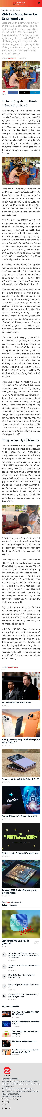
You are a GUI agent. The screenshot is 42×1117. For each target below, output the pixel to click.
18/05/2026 (5, 782)
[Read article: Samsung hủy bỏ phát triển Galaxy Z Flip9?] (21, 763)
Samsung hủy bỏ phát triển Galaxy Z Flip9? (20, 779)
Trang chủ (5, 10)
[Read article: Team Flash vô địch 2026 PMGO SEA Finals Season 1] (6, 1014)
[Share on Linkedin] (35, 92)
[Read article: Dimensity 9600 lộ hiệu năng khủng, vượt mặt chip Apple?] (21, 874)
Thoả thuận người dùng (10, 1099)
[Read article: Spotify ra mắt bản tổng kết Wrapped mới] (21, 837)
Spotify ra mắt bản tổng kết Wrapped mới (20, 853)
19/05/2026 (5, 745)
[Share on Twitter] (24, 92)
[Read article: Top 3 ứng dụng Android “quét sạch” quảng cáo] (6, 1033)
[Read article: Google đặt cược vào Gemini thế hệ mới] (21, 800)
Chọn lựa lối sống (15, 10)
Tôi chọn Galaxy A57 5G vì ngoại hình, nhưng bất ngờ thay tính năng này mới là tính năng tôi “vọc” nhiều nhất (23, 955)
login (8, 902)
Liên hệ (4, 1104)
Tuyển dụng (5, 1102)
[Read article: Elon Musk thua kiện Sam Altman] (21, 686)
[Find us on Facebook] (2, 1108)
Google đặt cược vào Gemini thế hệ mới (19, 816)
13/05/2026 (5, 896)
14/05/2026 (5, 856)
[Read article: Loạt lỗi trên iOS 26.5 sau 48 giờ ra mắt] (21, 924)
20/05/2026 (5, 705)
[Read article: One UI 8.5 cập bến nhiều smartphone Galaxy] (6, 1024)
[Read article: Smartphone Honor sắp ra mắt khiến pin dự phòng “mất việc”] (21, 723)
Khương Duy (12, 58)
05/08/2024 (23, 58)
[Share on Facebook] (13, 92)
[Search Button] (39, 3)
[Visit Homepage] (19, 3)
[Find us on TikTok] (10, 1108)
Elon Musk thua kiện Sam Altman (16, 702)
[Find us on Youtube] (6, 1108)
